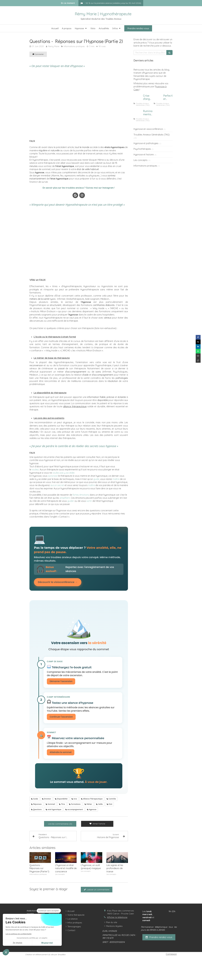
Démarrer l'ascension (61, 681)
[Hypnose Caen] (79, 104)
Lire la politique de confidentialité (18, 934)
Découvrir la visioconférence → (57, 582)
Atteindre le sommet (61, 752)
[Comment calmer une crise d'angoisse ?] (138, 98)
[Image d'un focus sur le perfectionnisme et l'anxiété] (158, 98)
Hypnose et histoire (144, 154)
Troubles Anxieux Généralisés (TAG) (152, 134)
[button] (6, 952)
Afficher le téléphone (117, 917)
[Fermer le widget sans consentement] (49, 910)
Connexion (171, 954)
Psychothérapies (142, 148)
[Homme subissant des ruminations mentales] (138, 113)
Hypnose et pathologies (146, 143)
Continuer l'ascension (61, 716)
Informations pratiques (145, 165)
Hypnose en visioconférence (148, 129)
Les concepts (140, 160)
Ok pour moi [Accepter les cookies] (47, 943)
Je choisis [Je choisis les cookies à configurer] (17, 943)
